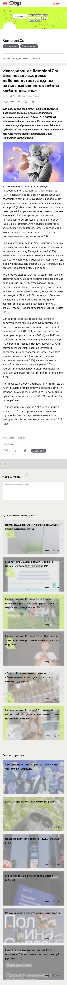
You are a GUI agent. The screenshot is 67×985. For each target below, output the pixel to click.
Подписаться (10, 46)
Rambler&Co (13, 41)
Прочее (21, 437)
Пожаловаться (29, 46)
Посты (6, 58)
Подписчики (20, 58)
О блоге (35, 58)
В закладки (38, 450)
